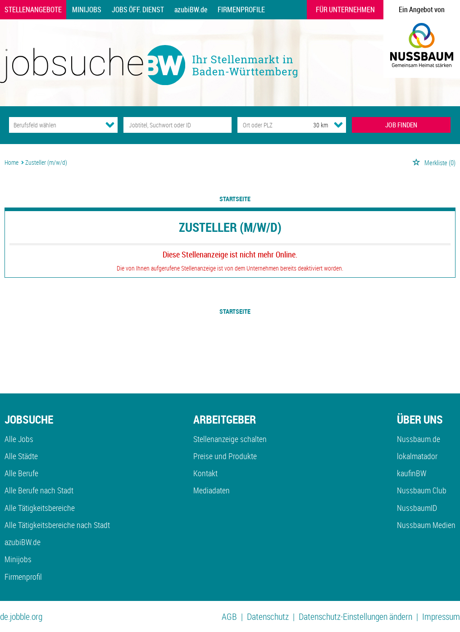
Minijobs (86, 9)
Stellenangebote (33, 9)
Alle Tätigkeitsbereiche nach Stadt (57, 524)
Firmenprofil (23, 576)
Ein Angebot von (422, 9)
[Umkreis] (312, 125)
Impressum (441, 616)
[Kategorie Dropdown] (110, 124)
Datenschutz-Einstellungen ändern (355, 616)
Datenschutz (268, 616)
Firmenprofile (241, 9)
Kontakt (205, 473)
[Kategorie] (54, 125)
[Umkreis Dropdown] (338, 124)
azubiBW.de (190, 9)
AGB (229, 616)
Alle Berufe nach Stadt (39, 490)
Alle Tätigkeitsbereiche (40, 507)
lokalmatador (417, 456)
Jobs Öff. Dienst (138, 9)
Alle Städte (21, 456)
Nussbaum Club (421, 490)
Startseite (234, 198)
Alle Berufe (21, 473)
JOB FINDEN (401, 124)
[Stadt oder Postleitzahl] (266, 125)
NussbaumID (417, 507)
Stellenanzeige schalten (230, 438)
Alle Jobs (19, 438)
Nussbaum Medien (426, 524)
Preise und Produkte (225, 456)
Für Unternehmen (345, 9)
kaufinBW (411, 473)
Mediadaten (211, 490)
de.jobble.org (21, 616)
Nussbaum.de (418, 438)
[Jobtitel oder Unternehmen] (177, 125)
